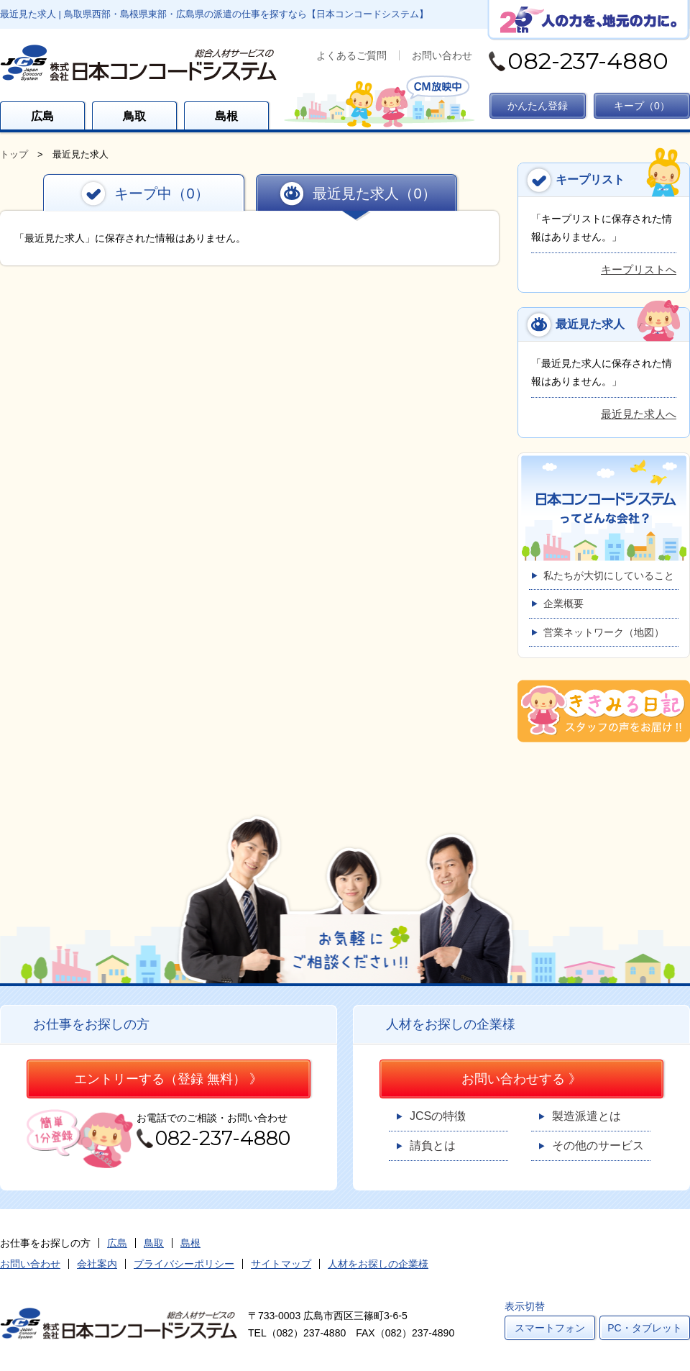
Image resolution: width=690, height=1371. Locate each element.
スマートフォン (550, 1328)
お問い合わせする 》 (521, 1079)
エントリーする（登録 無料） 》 (168, 1079)
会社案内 (97, 1264)
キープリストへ (638, 269)
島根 (226, 116)
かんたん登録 (537, 105)
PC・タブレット (644, 1328)
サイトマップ (281, 1264)
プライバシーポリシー (184, 1264)
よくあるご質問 (351, 55)
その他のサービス (598, 1145)
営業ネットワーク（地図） (603, 632)
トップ (14, 154)
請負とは (433, 1145)
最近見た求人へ (638, 414)
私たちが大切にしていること (608, 575)
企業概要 (563, 603)
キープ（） (642, 105)
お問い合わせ (442, 55)
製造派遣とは (586, 1116)
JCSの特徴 (438, 1116)
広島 (42, 116)
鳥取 (134, 116)
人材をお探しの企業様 (378, 1264)
